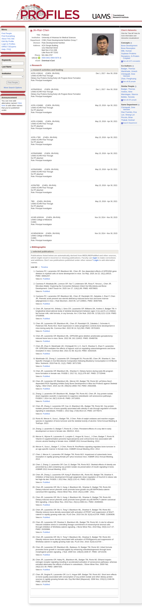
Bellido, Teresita (128, 97)
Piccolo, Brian (127, 117)
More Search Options (13, 87)
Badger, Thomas (128, 69)
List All (34, 267)
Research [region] (36, 65)
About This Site (8, 39)
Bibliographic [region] (38, 247)
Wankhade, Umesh (129, 71)
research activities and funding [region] (47, 70)
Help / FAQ (6, 49)
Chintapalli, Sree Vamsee (128, 75)
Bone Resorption (128, 48)
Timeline (44, 267)
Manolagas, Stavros (129, 94)
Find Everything (8, 36)
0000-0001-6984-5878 (50, 58)
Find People (7, 33)
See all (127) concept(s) (130, 61)
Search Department (129, 123)
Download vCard (48, 61)
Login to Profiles (8, 44)
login (95, 258)
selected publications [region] (42, 251)
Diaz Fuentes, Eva (129, 112)
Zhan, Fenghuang (128, 79)
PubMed (46, 279)
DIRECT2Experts (9, 47)
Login (96, 260)
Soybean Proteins (128, 53)
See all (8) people (128, 81)
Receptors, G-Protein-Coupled (130, 57)
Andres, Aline (126, 92)
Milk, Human (126, 51)
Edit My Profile (8, 41)
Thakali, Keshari (128, 120)
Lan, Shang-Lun (128, 115)
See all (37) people (129, 100)
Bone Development (129, 45)
